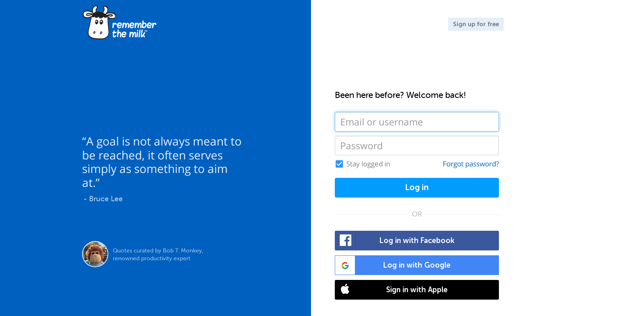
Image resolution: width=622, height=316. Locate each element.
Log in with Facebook (395, 240)
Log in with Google (392, 265)
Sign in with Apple (391, 290)
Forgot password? (471, 163)
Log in (417, 187)
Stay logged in (368, 163)
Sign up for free (476, 24)
